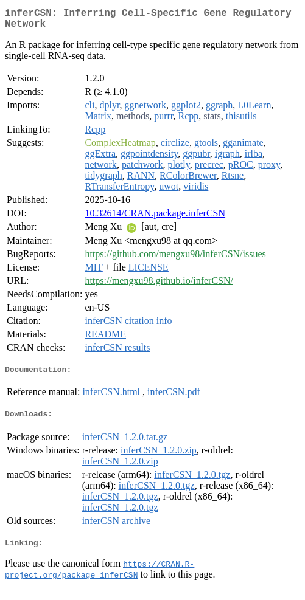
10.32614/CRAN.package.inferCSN (155, 218)
